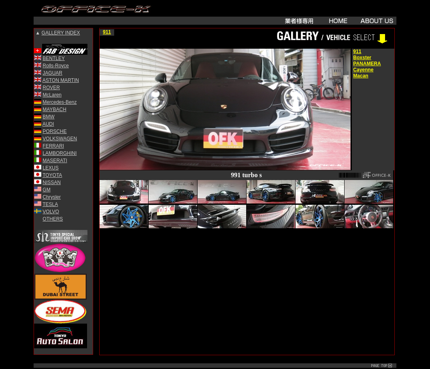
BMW (48, 117)
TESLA (50, 204)
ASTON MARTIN (61, 80)
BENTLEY (54, 58)
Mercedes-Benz (60, 102)
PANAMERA (367, 64)
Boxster (362, 57)
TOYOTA (52, 175)
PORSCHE (54, 131)
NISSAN (52, 182)
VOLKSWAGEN (60, 139)
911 (107, 32)
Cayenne (363, 70)
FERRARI (53, 146)
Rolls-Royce (56, 66)
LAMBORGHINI (60, 153)
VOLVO (51, 212)
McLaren (52, 95)
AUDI (48, 124)
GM (46, 190)
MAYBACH (54, 109)
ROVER (51, 87)
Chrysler (52, 197)
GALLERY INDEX (61, 33)
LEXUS (50, 168)
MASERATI (55, 160)
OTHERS (53, 219)
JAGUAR (52, 73)
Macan (360, 76)
